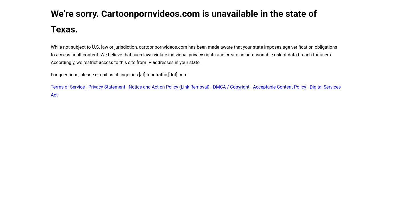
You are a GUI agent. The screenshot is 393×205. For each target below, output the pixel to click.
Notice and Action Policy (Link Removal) (169, 87)
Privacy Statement (107, 87)
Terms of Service (68, 87)
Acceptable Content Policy (279, 87)
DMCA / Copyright (231, 87)
